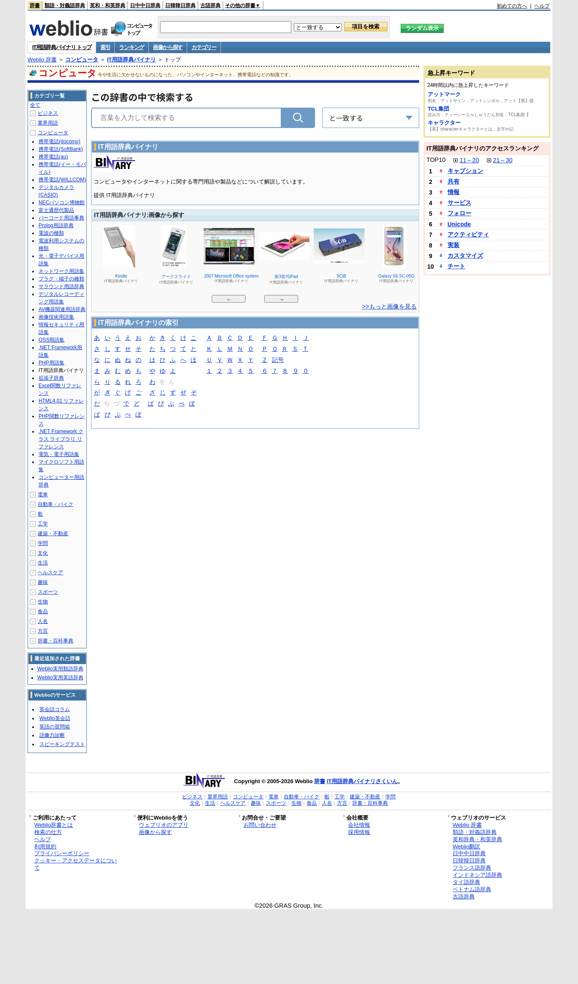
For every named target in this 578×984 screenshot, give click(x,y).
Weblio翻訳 (466, 846)
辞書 (35, 5)
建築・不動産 (53, 533)
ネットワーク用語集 (61, 271)
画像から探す (168, 47)
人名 (43, 621)
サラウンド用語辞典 (61, 286)
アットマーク (444, 94)
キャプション (465, 170)
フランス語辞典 (472, 867)
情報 (453, 192)
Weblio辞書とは (53, 825)
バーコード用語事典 (61, 218)
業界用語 (48, 123)
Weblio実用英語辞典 (60, 678)
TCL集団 (438, 109)
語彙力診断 (52, 735)
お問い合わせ (260, 825)
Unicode (459, 224)
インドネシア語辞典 (477, 875)
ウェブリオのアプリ (163, 825)
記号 (278, 360)
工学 (43, 524)
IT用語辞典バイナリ (131, 59)
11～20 (469, 160)
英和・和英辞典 (107, 5)
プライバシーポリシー (61, 853)
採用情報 (359, 832)
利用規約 (45, 846)
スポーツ (48, 592)
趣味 (43, 582)
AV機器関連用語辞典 (62, 309)
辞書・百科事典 (55, 641)
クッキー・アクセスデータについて (75, 864)
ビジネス (48, 113)
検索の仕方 (48, 832)
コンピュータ (81, 59)
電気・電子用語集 (59, 454)
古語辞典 (210, 5)
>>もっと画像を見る (389, 306)
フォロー (459, 213)
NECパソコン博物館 (62, 203)
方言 (43, 631)
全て (35, 105)
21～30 (502, 160)
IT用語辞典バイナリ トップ (61, 47)
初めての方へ (512, 6)
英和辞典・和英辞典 (477, 839)
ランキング (131, 47)
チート (456, 266)
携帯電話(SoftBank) (61, 149)
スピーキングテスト (62, 744)
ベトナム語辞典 (472, 889)
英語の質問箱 (54, 727)
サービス (459, 202)
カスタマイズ (465, 255)
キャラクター (444, 123)
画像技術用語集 (56, 317)
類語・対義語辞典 (64, 5)
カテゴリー (203, 47)
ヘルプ (542, 6)
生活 (43, 563)
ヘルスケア (50, 572)
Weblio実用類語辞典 (60, 669)
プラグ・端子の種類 (61, 279)
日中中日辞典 (145, 5)
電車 (43, 495)
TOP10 (435, 159)
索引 (105, 47)
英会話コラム (54, 709)
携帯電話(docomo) (59, 142)
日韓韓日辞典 (180, 5)
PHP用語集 (51, 363)
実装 (453, 245)
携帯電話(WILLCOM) (62, 180)
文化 (43, 553)
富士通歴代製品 (56, 210)
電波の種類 (51, 233)
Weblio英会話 (54, 718)
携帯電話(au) (53, 157)
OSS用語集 (51, 340)
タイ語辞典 (466, 882)
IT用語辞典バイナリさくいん (362, 781)
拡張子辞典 (51, 378)
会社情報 (359, 825)
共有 (453, 181)
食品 (43, 611)
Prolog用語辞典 (56, 225)
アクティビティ (468, 234)
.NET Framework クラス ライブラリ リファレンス (61, 439)
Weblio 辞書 (42, 59)
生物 (43, 602)
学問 (43, 543)
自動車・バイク (55, 504)
